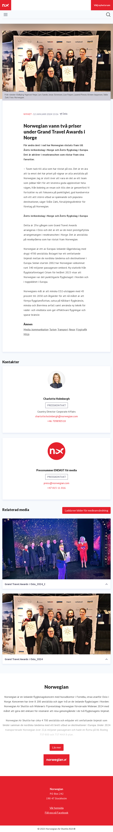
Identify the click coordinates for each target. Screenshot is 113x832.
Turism (53, 329)
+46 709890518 (56, 421)
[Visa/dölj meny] (5, 14)
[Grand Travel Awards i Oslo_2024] (56, 624)
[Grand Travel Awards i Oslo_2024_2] (56, 549)
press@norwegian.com (56, 483)
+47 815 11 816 (56, 488)
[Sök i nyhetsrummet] (108, 14)
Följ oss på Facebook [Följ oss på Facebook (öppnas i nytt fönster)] (56, 812)
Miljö (26, 334)
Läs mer (56, 747)
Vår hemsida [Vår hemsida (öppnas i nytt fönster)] (57, 807)
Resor (72, 329)
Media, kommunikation (36, 329)
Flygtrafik (81, 329)
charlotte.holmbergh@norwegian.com (56, 416)
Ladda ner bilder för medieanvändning (86, 510)
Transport (62, 329)
